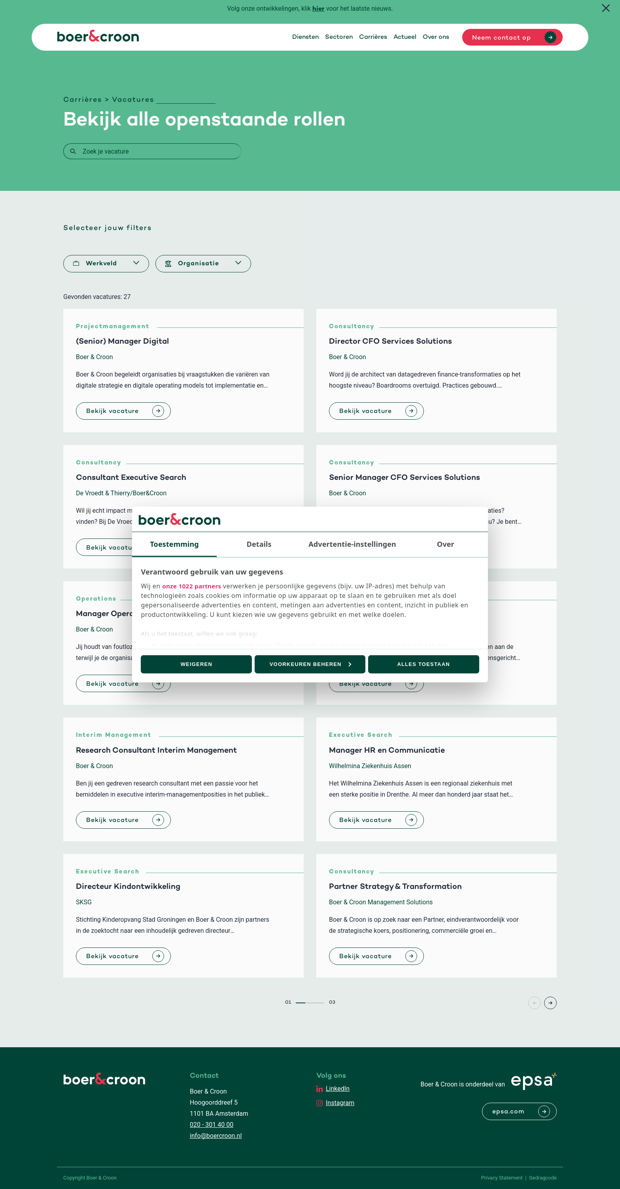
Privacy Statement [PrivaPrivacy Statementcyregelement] (502, 1178)
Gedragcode (543, 1178)
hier (318, 9)
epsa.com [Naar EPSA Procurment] (508, 1112)
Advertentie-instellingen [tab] (352, 543)
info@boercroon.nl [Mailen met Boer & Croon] (216, 1136)
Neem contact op (501, 38)
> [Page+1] (550, 1003)
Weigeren (196, 664)
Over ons (436, 37)
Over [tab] (445, 543)
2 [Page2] (310, 1003)
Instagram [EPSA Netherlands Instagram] (340, 1103)
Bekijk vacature (112, 411)
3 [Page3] (319, 1003)
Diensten (305, 37)
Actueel (404, 37)
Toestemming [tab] (174, 543)
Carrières (373, 37)
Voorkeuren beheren (310, 664)
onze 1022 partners (191, 586)
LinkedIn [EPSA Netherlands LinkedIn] (338, 1088)
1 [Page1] (300, 1003)
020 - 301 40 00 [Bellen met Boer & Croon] (211, 1124)
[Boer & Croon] (98, 39)
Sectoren (339, 37)
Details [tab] (259, 543)
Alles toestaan (423, 664)
